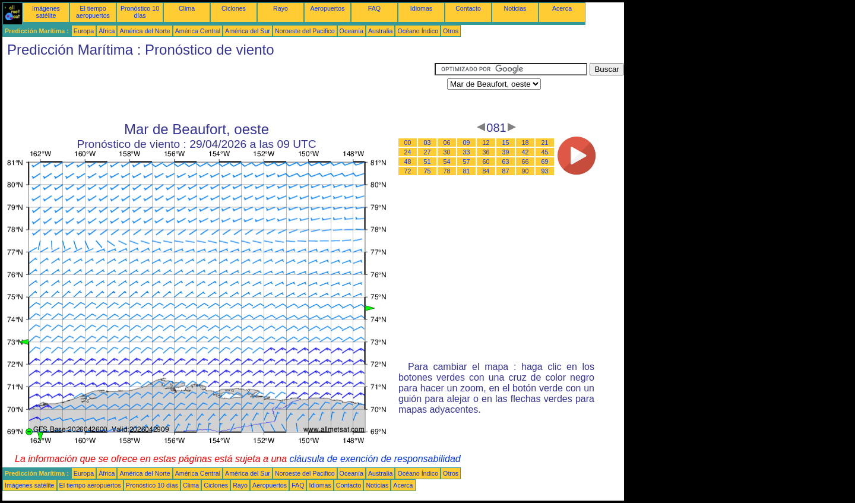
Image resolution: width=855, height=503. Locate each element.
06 (447, 142)
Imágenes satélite (46, 12)
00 (407, 142)
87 (505, 171)
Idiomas (421, 8)
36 (486, 152)
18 (525, 142)
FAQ (374, 8)
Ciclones (233, 8)
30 (447, 152)
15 (505, 142)
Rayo (280, 8)
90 (525, 171)
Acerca (562, 8)
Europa (84, 30)
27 (427, 152)
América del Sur (247, 30)
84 (486, 171)
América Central (197, 30)
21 (545, 142)
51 (427, 161)
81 (466, 171)
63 (505, 161)
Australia (380, 30)
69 (545, 161)
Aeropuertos (327, 8)
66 (525, 161)
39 (505, 152)
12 (486, 142)
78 (447, 171)
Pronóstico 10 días (140, 12)
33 (466, 152)
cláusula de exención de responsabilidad (375, 459)
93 (545, 171)
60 (486, 161)
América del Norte (144, 30)
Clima (187, 8)
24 (407, 152)
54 (447, 161)
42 (525, 152)
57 (466, 161)
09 (466, 142)
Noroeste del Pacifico (305, 30)
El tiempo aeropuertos (93, 12)
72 (407, 171)
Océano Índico (417, 30)
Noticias (515, 8)
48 (407, 161)
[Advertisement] (218, 89)
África (107, 30)
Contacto (468, 8)
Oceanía (351, 30)
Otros (450, 30)
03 (427, 142)
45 (545, 152)
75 (427, 171)
